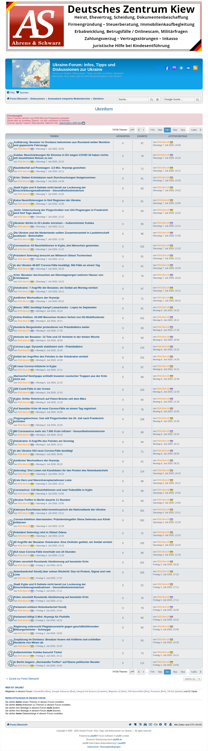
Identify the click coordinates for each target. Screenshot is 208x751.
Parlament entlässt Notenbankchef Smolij (40, 607)
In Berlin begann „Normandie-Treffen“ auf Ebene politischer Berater (57, 662)
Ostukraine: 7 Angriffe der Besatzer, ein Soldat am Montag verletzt (56, 287)
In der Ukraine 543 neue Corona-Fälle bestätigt (43, 450)
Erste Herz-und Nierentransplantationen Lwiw (43, 480)
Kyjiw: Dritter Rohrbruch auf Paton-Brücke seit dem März (50, 398)
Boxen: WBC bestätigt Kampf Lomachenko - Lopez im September (55, 307)
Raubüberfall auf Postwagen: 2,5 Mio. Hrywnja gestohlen (50, 167)
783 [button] (182, 130)
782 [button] (175, 130)
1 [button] (143, 130)
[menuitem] (10, 92)
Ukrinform (104, 109)
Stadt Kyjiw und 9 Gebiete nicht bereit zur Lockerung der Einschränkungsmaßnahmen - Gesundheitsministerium (50, 189)
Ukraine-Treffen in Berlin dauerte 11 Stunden (42, 499)
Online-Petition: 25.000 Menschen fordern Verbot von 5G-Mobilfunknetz (59, 317)
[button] (132, 129)
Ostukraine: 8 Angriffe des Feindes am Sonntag (44, 440)
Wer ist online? (14, 687)
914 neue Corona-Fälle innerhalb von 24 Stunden (45, 551)
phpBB (93, 736)
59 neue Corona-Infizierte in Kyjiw (35, 366)
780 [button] (160, 130)
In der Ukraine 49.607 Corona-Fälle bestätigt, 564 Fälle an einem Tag (57, 265)
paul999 (122, 743)
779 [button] (152, 130)
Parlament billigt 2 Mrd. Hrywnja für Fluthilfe (42, 616)
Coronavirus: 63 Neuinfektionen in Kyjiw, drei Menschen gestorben (56, 245)
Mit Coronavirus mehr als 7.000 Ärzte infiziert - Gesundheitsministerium (59, 431)
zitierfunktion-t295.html (70, 123)
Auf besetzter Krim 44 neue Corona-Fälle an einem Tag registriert (55, 408)
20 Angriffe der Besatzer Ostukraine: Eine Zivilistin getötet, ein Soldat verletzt (63, 542)
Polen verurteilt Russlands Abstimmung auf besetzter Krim (51, 561)
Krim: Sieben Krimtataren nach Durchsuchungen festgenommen (54, 177)
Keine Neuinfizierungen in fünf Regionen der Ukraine (47, 200)
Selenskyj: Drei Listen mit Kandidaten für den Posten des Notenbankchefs (61, 470)
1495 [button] (194, 130)
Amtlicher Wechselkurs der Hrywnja (36, 297)
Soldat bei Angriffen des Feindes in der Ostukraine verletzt (51, 356)
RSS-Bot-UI (24, 149)
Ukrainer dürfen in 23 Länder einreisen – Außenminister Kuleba (54, 222)
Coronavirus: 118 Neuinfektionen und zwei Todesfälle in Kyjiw (53, 489)
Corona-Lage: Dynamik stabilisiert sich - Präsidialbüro (48, 346)
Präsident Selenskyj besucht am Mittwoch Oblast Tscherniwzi (53, 255)
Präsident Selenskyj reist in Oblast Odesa (40, 532)
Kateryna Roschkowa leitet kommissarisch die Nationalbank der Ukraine (60, 509)
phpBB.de (117, 739)
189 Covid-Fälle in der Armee (32, 388)
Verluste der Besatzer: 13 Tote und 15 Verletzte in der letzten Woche (57, 336)
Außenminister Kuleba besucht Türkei (38, 652)
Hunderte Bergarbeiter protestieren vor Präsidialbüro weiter (52, 327)
